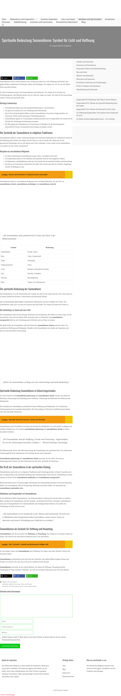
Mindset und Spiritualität (90, 19)
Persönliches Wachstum (67, 22)
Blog (83, 22)
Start (4, 19)
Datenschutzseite (68, 676)
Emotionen (110, 19)
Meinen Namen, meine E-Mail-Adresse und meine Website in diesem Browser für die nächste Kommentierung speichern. (34, 638)
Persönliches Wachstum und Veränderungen (91, 82)
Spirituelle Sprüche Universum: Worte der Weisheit (17, 584)
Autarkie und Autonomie (41, 22)
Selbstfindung (20, 22)
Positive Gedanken (49, 19)
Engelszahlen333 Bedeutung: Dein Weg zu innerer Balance (96, 100)
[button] (3, 25)
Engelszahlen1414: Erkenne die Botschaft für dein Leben (95, 109)
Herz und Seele (68, 19)
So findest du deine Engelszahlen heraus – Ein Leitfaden (95, 119)
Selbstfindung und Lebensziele (86, 89)
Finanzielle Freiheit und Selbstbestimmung (91, 69)
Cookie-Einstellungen (7, 695)
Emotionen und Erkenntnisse (86, 65)
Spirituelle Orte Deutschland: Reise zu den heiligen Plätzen (19, 586)
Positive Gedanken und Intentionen (88, 86)
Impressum (66, 673)
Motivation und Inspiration (24, 19)
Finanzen (6, 22)
